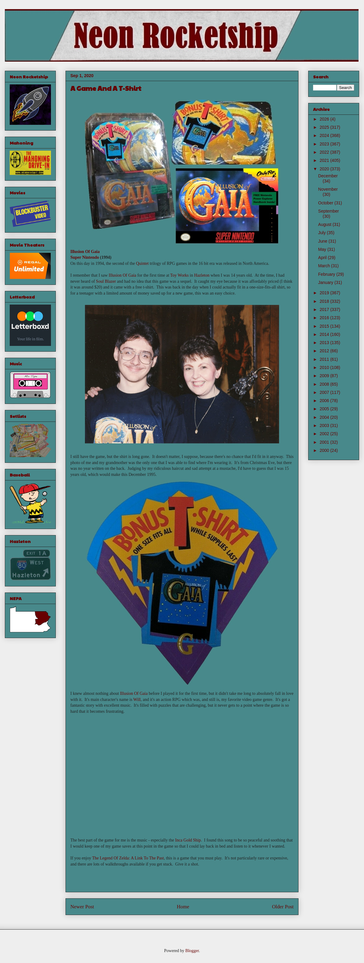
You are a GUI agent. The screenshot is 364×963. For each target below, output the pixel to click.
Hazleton (202, 275)
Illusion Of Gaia (84, 251)
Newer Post (82, 907)
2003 (325, 425)
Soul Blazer (106, 281)
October (326, 202)
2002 (325, 433)
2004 (325, 417)
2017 (325, 309)
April (323, 257)
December (328, 175)
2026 (325, 119)
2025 (325, 127)
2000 (325, 450)
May (322, 249)
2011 (325, 359)
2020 (325, 168)
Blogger (192, 950)
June (323, 241)
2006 (325, 400)
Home (183, 907)
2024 (325, 135)
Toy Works (179, 275)
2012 (325, 350)
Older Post (283, 907)
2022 (325, 152)
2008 (325, 384)
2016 (325, 317)
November (328, 189)
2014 (325, 334)
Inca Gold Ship (188, 840)
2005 (325, 408)
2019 (325, 292)
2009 (325, 375)
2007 (325, 392)
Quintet (142, 263)
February (327, 274)
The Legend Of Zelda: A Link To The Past (128, 858)
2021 (325, 160)
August (325, 224)
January (326, 282)
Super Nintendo (84, 257)
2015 (325, 326)
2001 (325, 442)
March (324, 265)
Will (136, 699)
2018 (325, 301)
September (328, 211)
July (322, 232)
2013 (325, 342)
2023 (325, 144)
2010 (325, 367)
